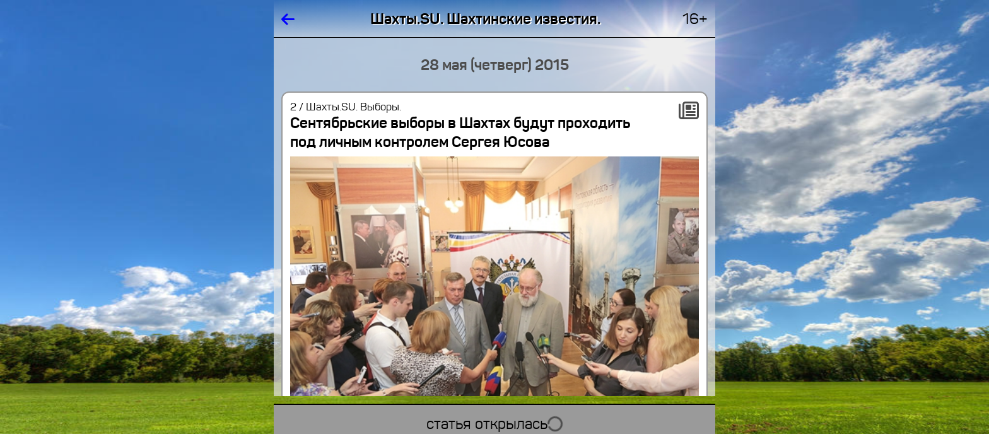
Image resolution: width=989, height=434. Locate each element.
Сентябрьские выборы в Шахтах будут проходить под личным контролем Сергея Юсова (460, 132)
